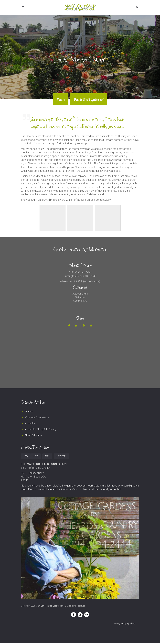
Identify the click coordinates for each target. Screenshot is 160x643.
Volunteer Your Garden (37, 417)
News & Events (33, 435)
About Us (30, 423)
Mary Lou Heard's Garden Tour (50, 606)
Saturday (80, 297)
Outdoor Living (80, 293)
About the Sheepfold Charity (40, 429)
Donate (29, 411)
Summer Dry (80, 300)
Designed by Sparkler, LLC (126, 623)
